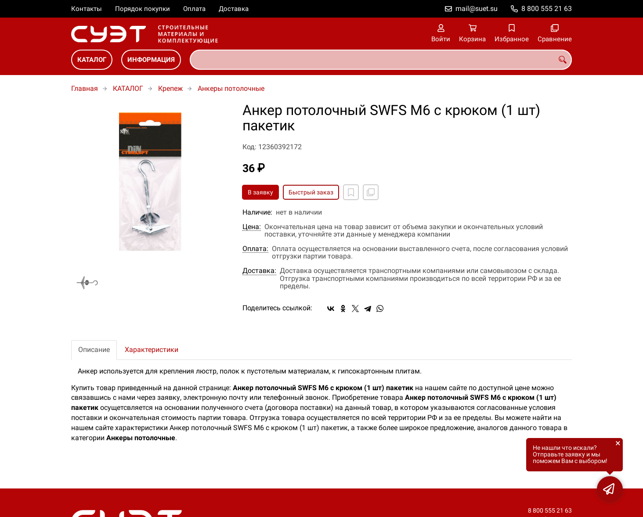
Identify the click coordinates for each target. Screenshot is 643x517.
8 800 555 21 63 (546, 8)
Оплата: (255, 249)
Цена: (251, 227)
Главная (84, 88)
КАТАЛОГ (91, 60)
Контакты (86, 9)
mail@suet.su (476, 8)
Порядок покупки (142, 9)
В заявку (260, 192)
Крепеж (170, 88)
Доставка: (259, 271)
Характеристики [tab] (151, 349)
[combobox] (381, 60)
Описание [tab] (94, 349)
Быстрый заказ (311, 192)
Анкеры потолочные (231, 88)
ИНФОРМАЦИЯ (151, 60)
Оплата (194, 9)
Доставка (234, 9)
